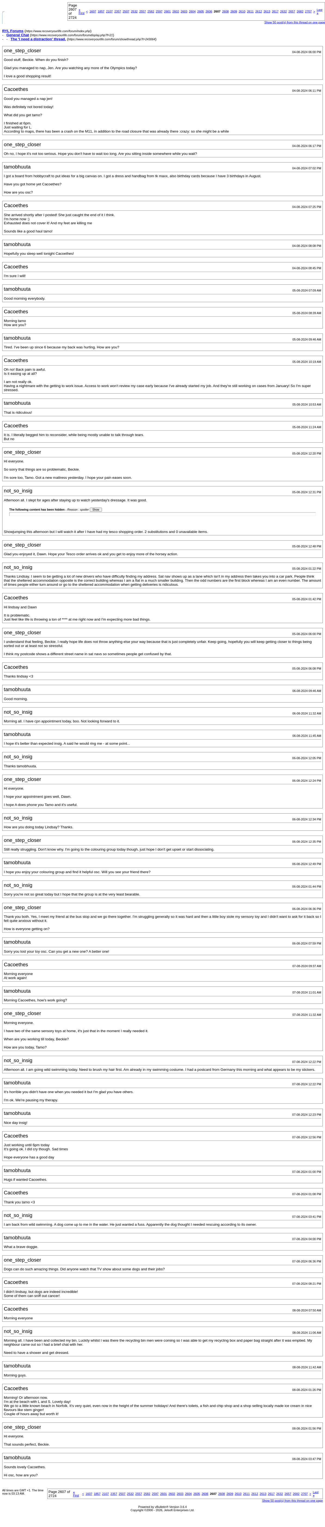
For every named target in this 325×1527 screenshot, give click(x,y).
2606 (209, 11)
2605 (200, 11)
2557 (142, 11)
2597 (159, 11)
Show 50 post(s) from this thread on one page (292, 1500)
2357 (117, 11)
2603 (184, 11)
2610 (242, 11)
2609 (233, 11)
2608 (225, 11)
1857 (101, 11)
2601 (167, 11)
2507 (126, 11)
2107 (109, 11)
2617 (275, 11)
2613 (267, 11)
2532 (134, 11)
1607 (92, 11)
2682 (300, 11)
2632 (283, 11)
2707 (308, 11)
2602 (175, 11)
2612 (258, 11)
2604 (192, 11)
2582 (150, 11)
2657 (292, 11)
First (81, 11)
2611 (250, 11)
